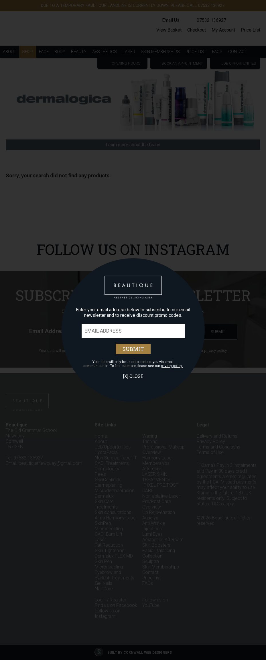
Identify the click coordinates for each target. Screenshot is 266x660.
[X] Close (133, 376)
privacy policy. (172, 366)
